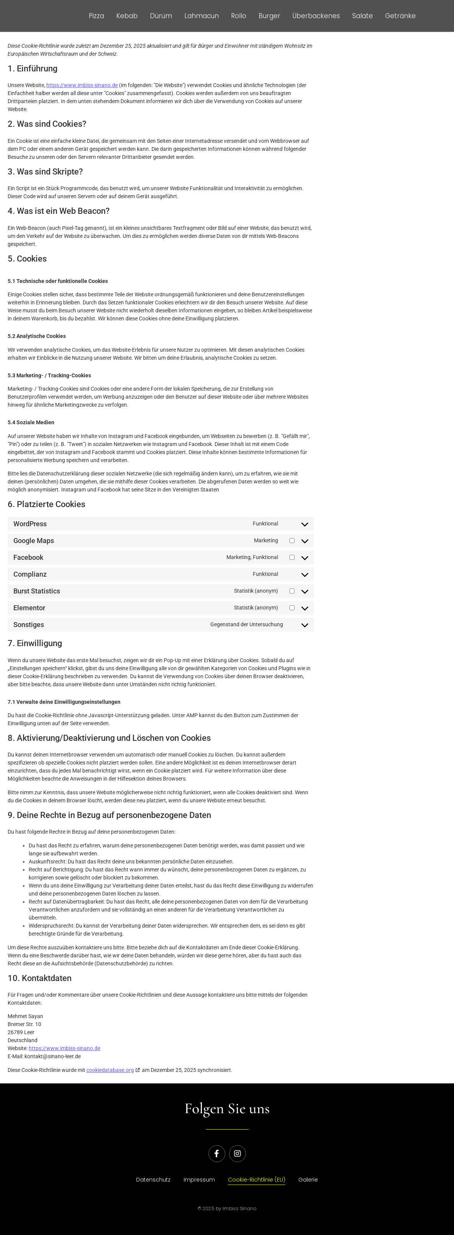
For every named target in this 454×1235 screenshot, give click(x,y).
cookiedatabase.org (110, 1070)
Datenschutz (153, 1179)
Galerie (308, 1179)
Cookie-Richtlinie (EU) (256, 1179)
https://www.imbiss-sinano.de (82, 85)
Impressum (199, 1179)
